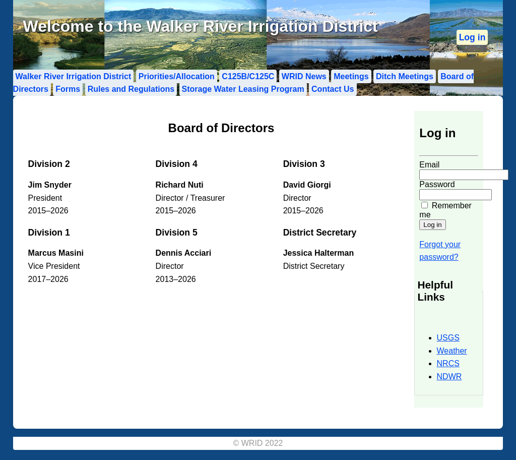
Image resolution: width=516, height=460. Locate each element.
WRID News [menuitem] (304, 76)
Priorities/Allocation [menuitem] (177, 76)
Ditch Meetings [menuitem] (404, 76)
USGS (448, 337)
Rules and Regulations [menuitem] (131, 89)
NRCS (448, 363)
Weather (452, 351)
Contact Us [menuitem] (332, 89)
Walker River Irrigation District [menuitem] (74, 76)
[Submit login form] (432, 224)
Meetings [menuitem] (351, 76)
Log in (472, 37)
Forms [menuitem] (67, 89)
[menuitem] (472, 37)
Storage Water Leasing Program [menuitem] (243, 89)
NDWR (449, 376)
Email (429, 164)
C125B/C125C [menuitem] (248, 76)
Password (437, 184)
